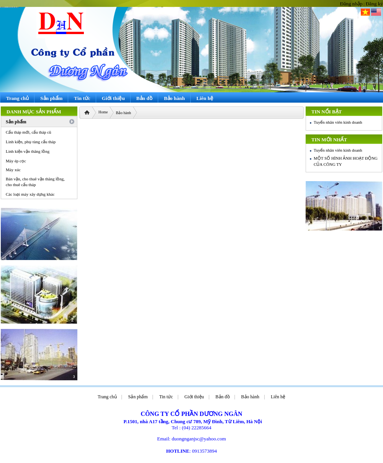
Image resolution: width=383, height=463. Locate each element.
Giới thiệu (194, 396)
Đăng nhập (351, 4)
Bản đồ (223, 396)
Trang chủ (107, 396)
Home (103, 112)
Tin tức (166, 396)
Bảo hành (123, 113)
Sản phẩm (138, 396)
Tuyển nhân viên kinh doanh (338, 122)
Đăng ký (374, 4)
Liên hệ (278, 396)
